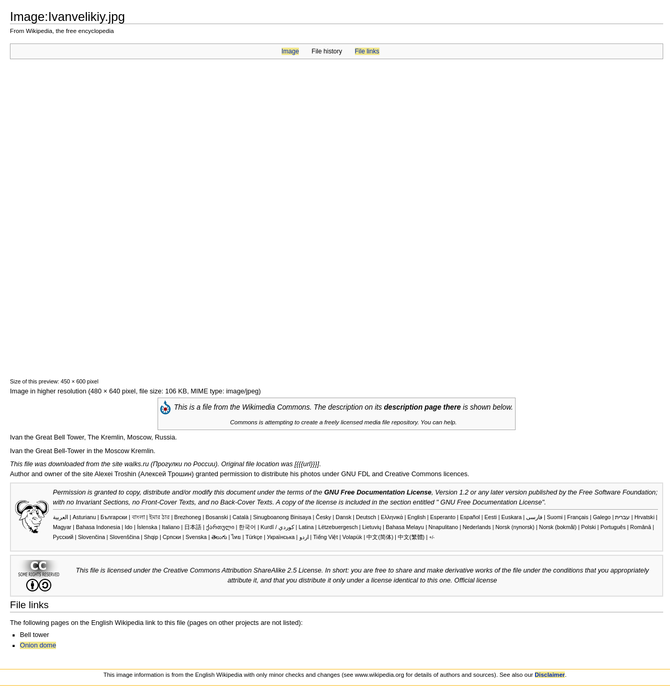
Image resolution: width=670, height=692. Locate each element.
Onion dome (38, 645)
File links (367, 51)
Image (290, 51)
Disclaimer (550, 675)
